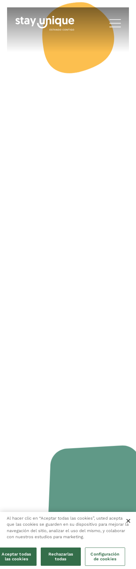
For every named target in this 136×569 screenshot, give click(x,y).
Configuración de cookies (104, 557)
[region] (68, 540)
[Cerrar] (128, 521)
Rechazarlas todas (60, 557)
